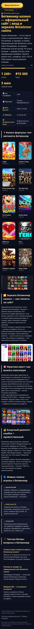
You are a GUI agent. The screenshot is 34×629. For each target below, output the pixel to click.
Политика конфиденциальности (10, 616)
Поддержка (4, 618)
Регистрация (9, 10)
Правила (24, 616)
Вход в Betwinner (12, 5)
